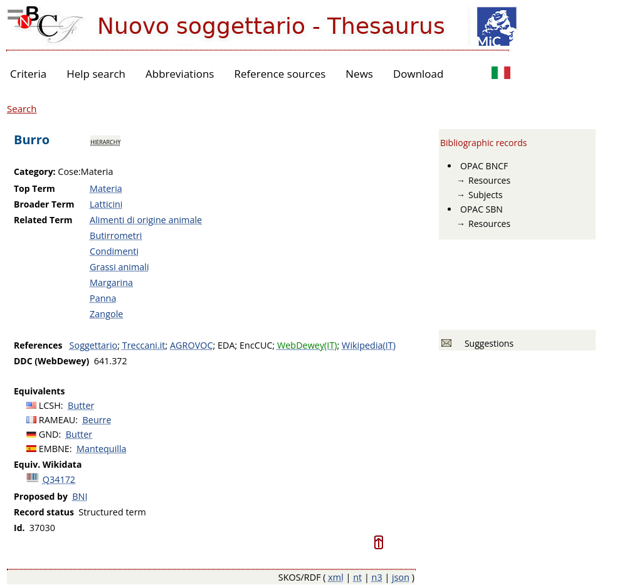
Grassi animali (119, 267)
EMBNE (54, 449)
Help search (95, 73)
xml (336, 577)
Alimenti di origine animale (146, 220)
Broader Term (44, 204)
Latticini (106, 204)
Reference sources (279, 73)
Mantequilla (101, 449)
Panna (103, 298)
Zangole (106, 314)
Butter (81, 405)
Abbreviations (179, 73)
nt (357, 577)
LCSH (50, 405)
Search (22, 108)
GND (49, 434)
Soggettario (94, 345)
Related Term (43, 220)
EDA (226, 345)
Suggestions (486, 343)
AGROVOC (191, 345)
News (359, 73)
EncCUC (255, 345)
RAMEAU (57, 420)
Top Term (34, 188)
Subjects (485, 195)
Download (418, 73)
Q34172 (59, 479)
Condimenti (114, 251)
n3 (377, 577)
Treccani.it (144, 345)
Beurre (97, 420)
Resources (489, 180)
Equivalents (39, 391)
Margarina (111, 282)
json (400, 577)
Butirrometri (116, 235)
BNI (79, 496)
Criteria (28, 73)
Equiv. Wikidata (48, 464)
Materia (106, 188)
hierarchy (105, 141)
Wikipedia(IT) (369, 345)
